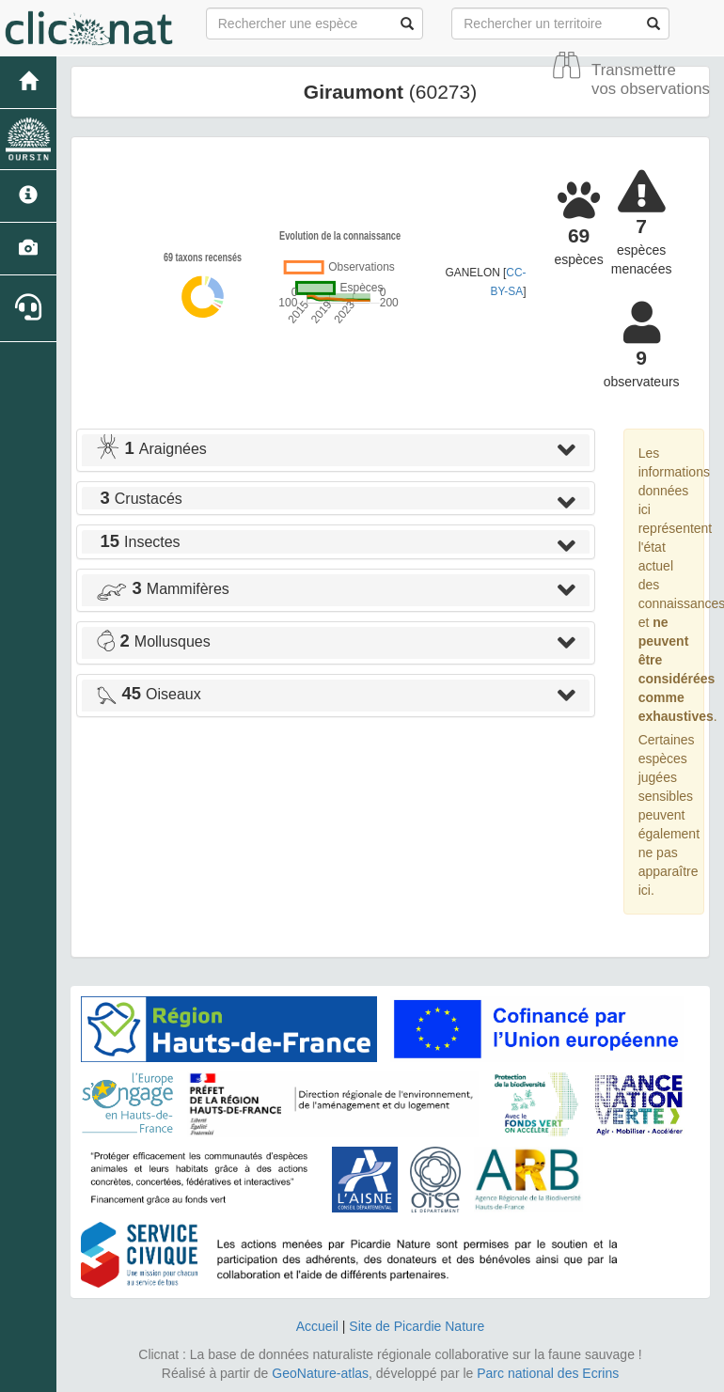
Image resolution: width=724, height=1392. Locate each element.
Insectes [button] (138, 542)
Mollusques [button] (153, 641)
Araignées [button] (151, 449)
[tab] (336, 450)
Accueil (317, 1326)
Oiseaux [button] (148, 694)
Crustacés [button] (139, 499)
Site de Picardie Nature (416, 1326)
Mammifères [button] (162, 589)
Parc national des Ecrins (548, 1373)
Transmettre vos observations (650, 79)
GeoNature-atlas (320, 1373)
